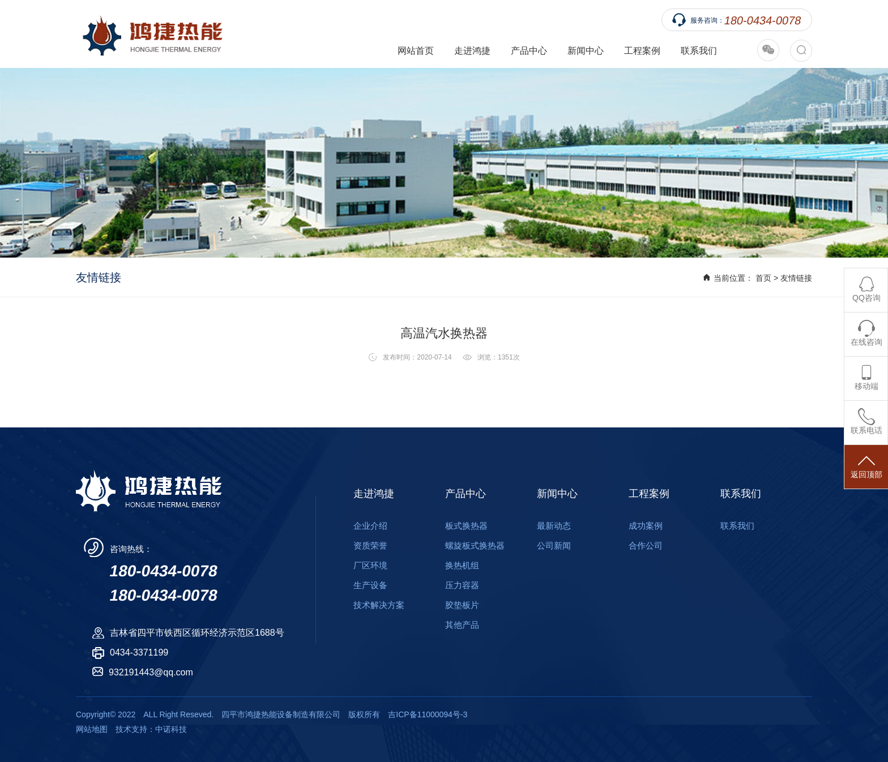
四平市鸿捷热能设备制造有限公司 (149, 33)
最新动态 (554, 525)
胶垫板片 (462, 605)
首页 (763, 277)
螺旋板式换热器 (475, 545)
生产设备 (370, 585)
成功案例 (646, 525)
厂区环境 (370, 565)
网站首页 (416, 50)
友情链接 (796, 277)
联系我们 (699, 50)
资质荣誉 (370, 545)
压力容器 (462, 585)
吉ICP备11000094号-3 (427, 714)
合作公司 (646, 545)
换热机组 (462, 565)
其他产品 (462, 625)
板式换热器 (466, 525)
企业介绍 (370, 525)
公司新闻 (554, 545)
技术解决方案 (378, 605)
